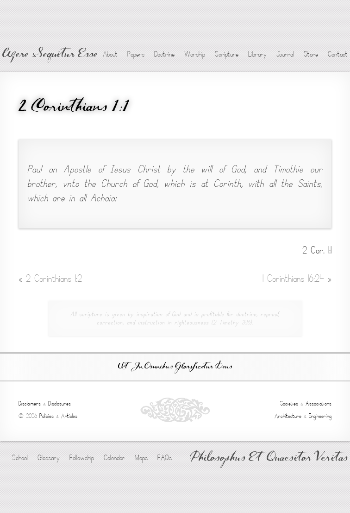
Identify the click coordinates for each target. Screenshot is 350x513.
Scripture (226, 54)
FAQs (164, 458)
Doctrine (164, 54)
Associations (318, 403)
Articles (69, 416)
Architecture (288, 416)
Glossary (49, 458)
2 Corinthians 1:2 (50, 279)
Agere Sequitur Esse (49, 55)
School (20, 458)
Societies (289, 403)
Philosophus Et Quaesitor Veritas (269, 458)
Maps (141, 458)
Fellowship (81, 458)
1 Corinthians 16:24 (296, 279)
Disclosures (59, 403)
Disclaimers (30, 403)
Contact (338, 54)
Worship (194, 54)
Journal (285, 54)
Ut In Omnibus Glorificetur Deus (175, 366)
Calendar (114, 458)
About (110, 54)
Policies (46, 416)
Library (257, 54)
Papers (135, 54)
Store (311, 54)
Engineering (320, 416)
